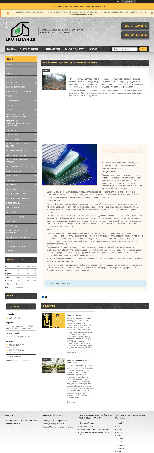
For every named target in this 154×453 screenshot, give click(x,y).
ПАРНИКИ (10, 96)
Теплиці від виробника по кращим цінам (21, 381)
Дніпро (119, 392)
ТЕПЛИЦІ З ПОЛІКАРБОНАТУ (17, 78)
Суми (119, 411)
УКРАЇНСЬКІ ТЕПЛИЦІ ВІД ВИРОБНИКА (16, 231)
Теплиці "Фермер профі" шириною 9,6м (58, 387)
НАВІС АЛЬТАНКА (13, 105)
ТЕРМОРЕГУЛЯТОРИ (14, 171)
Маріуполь (121, 430)
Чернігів (120, 433)
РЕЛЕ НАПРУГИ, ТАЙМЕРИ (17, 180)
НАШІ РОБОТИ (12, 221)
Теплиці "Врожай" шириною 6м (55, 381)
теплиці (105, 165)
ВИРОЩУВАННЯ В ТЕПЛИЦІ (17, 237)
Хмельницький (122, 414)
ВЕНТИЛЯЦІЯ (11, 130)
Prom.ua (88, 448)
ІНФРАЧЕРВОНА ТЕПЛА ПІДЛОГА (19, 167)
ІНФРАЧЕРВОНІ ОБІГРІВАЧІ (17, 155)
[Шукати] (143, 49)
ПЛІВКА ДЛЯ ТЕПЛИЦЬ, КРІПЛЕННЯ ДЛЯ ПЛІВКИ (16, 115)
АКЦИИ (10, 56)
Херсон (119, 402)
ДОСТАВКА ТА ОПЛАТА (74, 49)
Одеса (119, 396)
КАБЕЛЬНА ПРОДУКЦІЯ (15, 189)
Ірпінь (119, 386)
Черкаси (120, 421)
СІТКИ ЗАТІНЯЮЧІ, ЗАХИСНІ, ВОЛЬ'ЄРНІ (17, 145)
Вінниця (120, 399)
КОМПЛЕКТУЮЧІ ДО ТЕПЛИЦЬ (18, 91)
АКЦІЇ (8, 69)
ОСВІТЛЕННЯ (11, 185)
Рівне (119, 436)
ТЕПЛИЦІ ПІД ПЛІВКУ (14, 82)
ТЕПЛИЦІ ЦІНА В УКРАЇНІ (16, 194)
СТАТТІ (9, 242)
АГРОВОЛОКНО (12, 139)
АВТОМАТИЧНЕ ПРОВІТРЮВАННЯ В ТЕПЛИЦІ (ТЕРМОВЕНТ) (18, 123)
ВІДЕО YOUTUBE (53, 49)
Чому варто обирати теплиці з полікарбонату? (134, 316)
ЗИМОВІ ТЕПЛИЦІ (13, 203)
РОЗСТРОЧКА (11, 64)
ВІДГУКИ (9, 251)
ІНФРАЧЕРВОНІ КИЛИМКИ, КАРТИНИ (16, 161)
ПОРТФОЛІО (11, 212)
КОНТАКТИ (93, 49)
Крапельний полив (87, 383)
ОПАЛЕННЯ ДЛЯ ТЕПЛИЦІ (16, 151)
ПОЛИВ (9, 110)
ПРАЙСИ (9, 73)
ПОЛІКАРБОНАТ (12, 101)
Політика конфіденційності (92, 451)
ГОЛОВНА (11, 49)
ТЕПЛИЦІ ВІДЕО (12, 226)
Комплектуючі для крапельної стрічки (94, 389)
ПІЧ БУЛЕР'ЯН (11, 176)
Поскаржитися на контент (73, 451)
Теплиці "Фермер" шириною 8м (55, 384)
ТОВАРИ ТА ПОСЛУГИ (29, 49)
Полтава (120, 417)
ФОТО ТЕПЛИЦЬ (12, 208)
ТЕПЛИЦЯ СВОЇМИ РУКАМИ (17, 198)
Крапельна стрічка (87, 386)
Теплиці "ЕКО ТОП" (13, 384)
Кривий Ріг (121, 383)
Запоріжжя (121, 405)
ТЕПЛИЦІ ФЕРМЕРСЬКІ (15, 87)
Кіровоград (121, 439)
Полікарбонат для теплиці (80, 79)
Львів (119, 424)
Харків (119, 389)
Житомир (120, 408)
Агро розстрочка (73, 315)
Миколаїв (120, 427)
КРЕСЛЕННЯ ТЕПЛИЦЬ (15, 217)
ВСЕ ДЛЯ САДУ (12, 135)
